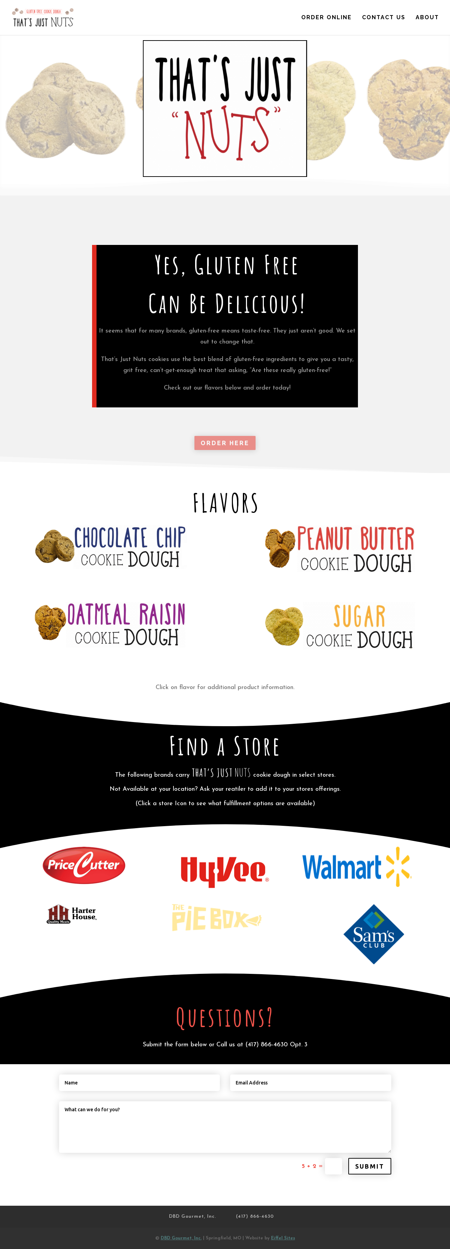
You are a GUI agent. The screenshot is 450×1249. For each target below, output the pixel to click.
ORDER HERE (225, 442)
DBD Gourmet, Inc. (192, 1216)
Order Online (326, 18)
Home (281, 18)
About (427, 18)
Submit (369, 1166)
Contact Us (383, 18)
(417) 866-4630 (266, 1045)
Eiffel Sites (283, 1238)
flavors (213, 388)
